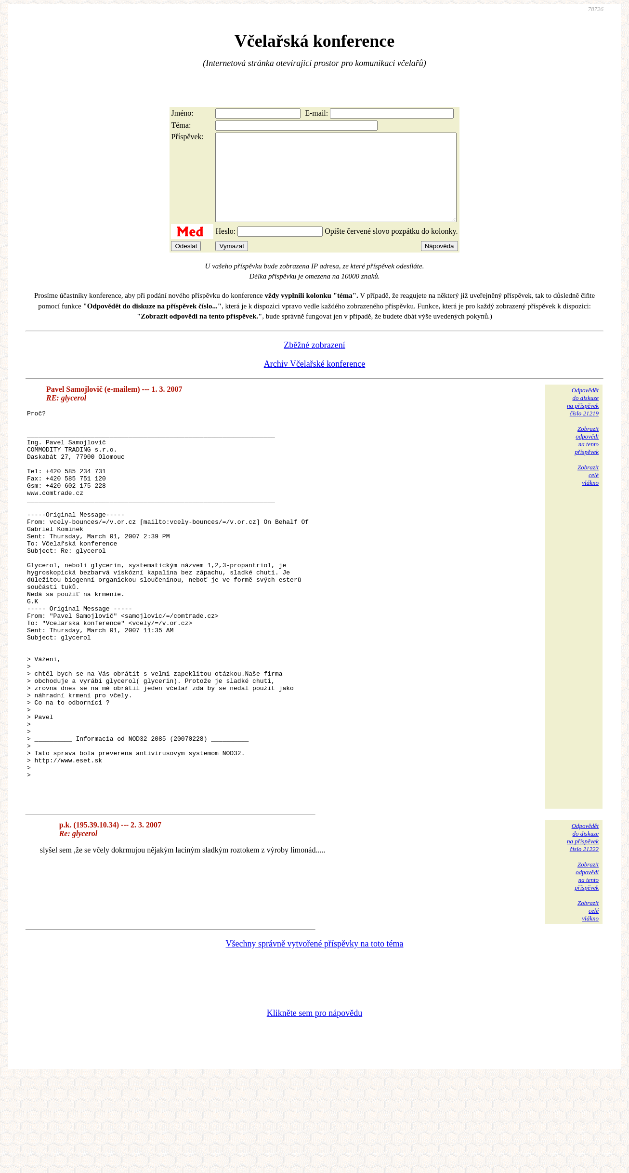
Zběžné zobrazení (314, 362)
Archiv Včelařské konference (315, 381)
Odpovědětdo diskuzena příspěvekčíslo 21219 (583, 419)
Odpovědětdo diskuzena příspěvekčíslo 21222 (583, 933)
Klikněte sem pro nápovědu (314, 1108)
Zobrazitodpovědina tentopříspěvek (587, 457)
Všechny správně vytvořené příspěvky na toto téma (315, 1039)
